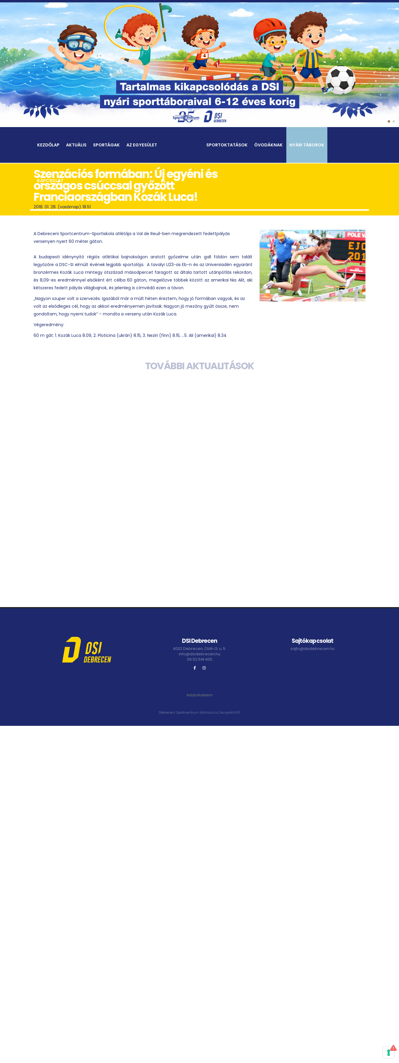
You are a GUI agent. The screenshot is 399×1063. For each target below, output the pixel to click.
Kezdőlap (48, 145)
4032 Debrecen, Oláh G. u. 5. (199, 648)
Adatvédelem (199, 695)
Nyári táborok (306, 145)
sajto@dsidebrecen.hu (312, 648)
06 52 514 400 (199, 659)
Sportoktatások (227, 145)
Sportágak (106, 145)
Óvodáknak (268, 145)
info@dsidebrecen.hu (199, 653)
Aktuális (76, 145)
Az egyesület (141, 145)
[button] (389, 121)
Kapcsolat (50, 181)
